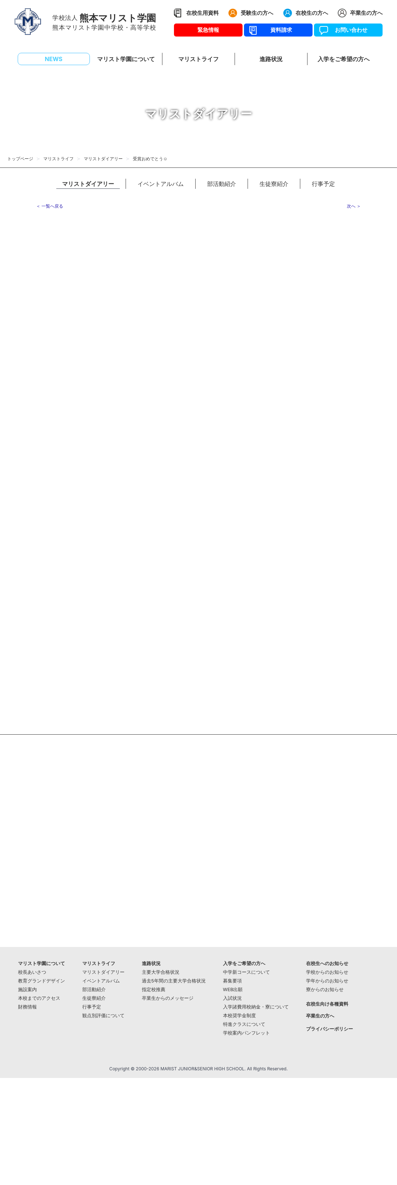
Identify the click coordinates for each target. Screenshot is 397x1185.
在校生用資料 (202, 12)
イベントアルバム (161, 183)
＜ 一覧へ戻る (49, 206)
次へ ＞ (354, 206)
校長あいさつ (32, 972)
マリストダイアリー (103, 158)
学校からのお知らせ (327, 972)
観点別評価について (103, 1015)
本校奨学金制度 (239, 1015)
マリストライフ (58, 158)
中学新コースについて (246, 972)
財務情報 (27, 1007)
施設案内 (27, 989)
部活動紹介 (221, 183)
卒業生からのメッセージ (167, 998)
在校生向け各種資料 (327, 1004)
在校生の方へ (312, 12)
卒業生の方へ (366, 12)
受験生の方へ (257, 12)
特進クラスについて (244, 1024)
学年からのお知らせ (327, 981)
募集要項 (232, 981)
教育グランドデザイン (41, 981)
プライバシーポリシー (329, 1029)
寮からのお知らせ (325, 989)
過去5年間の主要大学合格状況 (174, 981)
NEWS (53, 59)
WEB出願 (233, 989)
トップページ (20, 158)
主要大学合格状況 (160, 972)
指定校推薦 (153, 989)
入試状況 (232, 998)
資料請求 (278, 29)
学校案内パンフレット (246, 1033)
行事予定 (323, 183)
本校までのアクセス (39, 998)
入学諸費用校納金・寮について (256, 1007)
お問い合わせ (348, 29)
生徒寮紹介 (273, 183)
